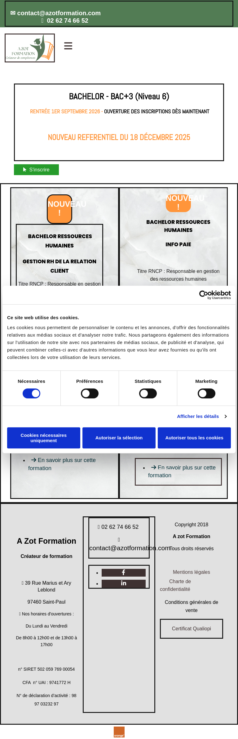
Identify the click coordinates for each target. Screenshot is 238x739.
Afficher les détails (198, 416)
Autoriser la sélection (119, 437)
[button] (151, 46)
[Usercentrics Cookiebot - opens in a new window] (204, 295)
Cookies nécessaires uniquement (44, 438)
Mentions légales (191, 572)
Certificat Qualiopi (191, 628)
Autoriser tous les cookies (194, 437)
